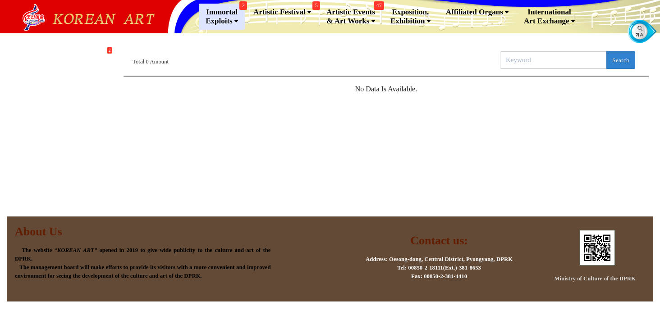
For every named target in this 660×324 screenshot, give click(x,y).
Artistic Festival (285, 14)
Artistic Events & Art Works (354, 19)
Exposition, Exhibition (410, 21)
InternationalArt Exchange (549, 21)
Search (620, 60)
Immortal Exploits (225, 19)
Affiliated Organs (477, 16)
